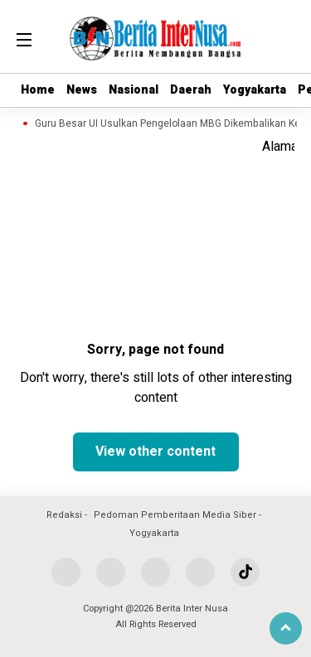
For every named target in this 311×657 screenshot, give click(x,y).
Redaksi (64, 515)
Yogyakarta (254, 90)
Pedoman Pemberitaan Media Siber (175, 515)
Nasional (133, 90)
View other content (155, 451)
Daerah (190, 90)
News (81, 90)
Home (38, 90)
